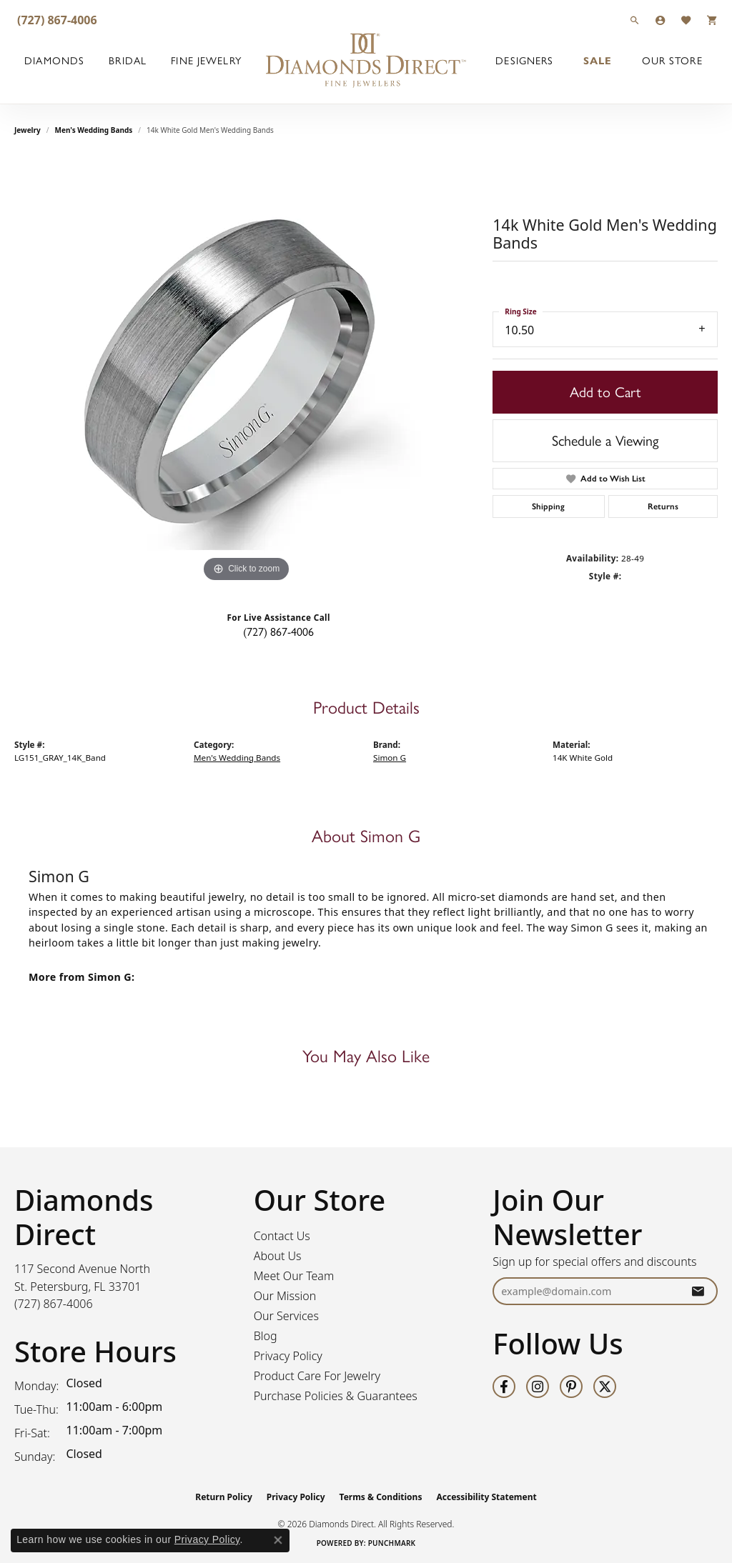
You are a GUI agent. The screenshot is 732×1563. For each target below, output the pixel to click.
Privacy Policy (288, 1356)
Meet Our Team (294, 1276)
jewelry (27, 130)
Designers (524, 60)
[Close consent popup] (278, 1540)
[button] (634, 19)
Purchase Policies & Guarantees (335, 1396)
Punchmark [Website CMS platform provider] (392, 1543)
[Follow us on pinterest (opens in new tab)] (571, 1386)
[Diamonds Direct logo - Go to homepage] (366, 61)
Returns (663, 506)
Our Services (286, 1316)
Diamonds (54, 60)
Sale (597, 60)
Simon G (389, 757)
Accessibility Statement (486, 1497)
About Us (278, 1256)
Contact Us (282, 1236)
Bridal (128, 60)
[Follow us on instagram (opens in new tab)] (537, 1386)
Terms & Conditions (381, 1497)
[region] (246, 371)
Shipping (548, 506)
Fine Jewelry (206, 60)
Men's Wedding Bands (94, 130)
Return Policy (223, 1497)
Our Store (672, 60)
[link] (55, 19)
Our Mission (285, 1296)
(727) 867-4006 (278, 632)
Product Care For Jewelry (317, 1376)
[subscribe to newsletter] (697, 1291)
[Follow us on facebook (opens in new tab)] (504, 1386)
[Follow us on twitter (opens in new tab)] (604, 1386)
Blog (265, 1336)
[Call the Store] (53, 1304)
